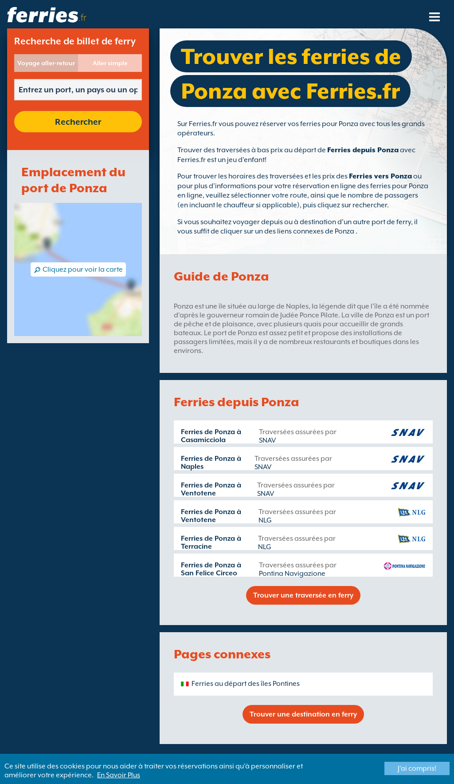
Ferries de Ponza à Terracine (211, 542)
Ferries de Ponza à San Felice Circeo (211, 569)
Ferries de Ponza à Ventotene (211, 489)
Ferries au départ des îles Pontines (246, 684)
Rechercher (78, 122)
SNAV (267, 440)
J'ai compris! (417, 768)
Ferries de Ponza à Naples (211, 463)
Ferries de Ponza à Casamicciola (211, 436)
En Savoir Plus (118, 775)
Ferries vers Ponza (380, 176)
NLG (265, 520)
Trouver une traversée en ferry (303, 595)
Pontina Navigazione (292, 574)
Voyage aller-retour (46, 63)
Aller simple (110, 63)
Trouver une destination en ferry (303, 714)
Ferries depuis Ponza (363, 150)
